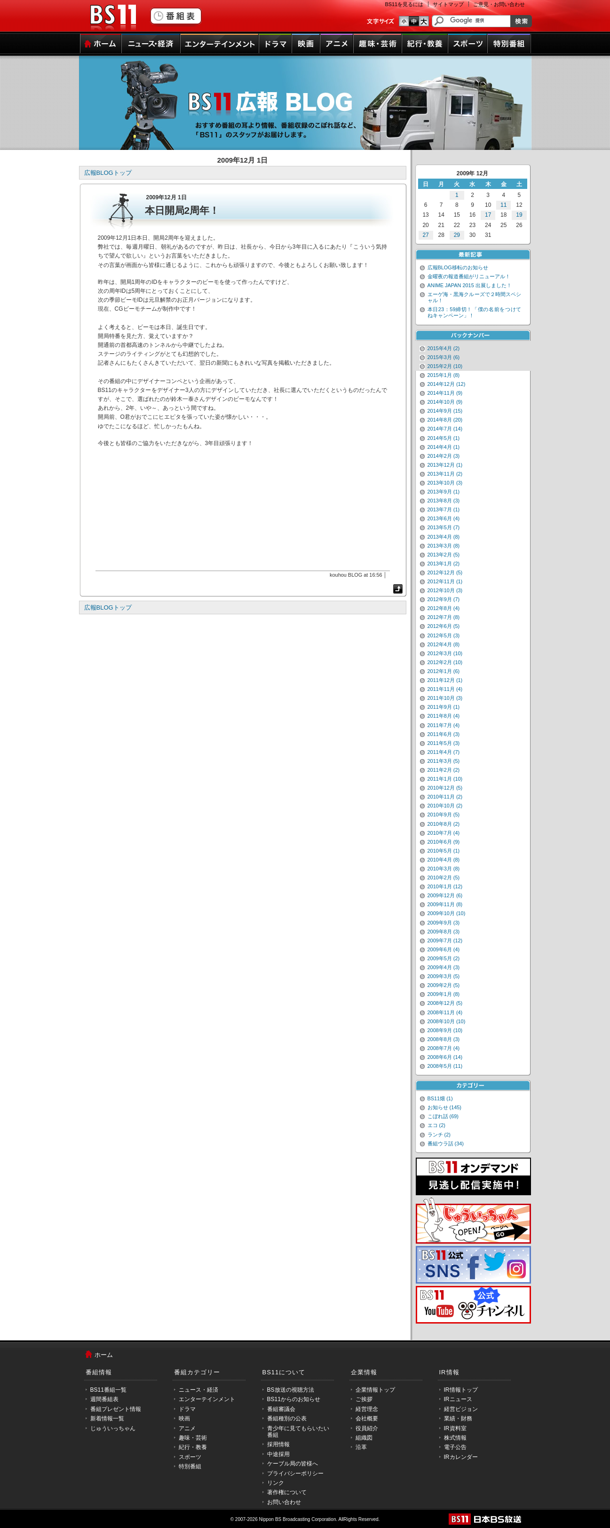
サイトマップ (448, 4)
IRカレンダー (461, 1457)
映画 (306, 44)
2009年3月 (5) (444, 976)
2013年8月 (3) (444, 500)
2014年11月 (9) (445, 393)
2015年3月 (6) (444, 357)
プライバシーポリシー (295, 1473)
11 (503, 205)
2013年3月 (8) (444, 546)
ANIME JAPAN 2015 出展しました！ (470, 285)
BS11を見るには (404, 4)
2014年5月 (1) (444, 438)
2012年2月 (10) (445, 662)
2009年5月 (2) (444, 958)
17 (488, 215)
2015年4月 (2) (444, 348)
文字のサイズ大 (424, 21)
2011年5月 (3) (444, 743)
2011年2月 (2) (444, 770)
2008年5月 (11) (445, 1066)
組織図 (364, 1437)
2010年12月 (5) (445, 788)
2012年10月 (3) (445, 590)
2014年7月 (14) (445, 428)
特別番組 (509, 44)
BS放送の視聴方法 (290, 1390)
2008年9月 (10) (445, 1030)
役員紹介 (367, 1428)
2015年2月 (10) (445, 366)
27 (425, 235)
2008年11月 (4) (445, 1012)
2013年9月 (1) (444, 491)
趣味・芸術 (377, 44)
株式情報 (455, 1437)
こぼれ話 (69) (443, 1116)
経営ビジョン (461, 1409)
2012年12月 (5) (445, 572)
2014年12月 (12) (447, 384)
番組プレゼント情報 (115, 1409)
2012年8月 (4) (444, 608)
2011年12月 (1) (445, 680)
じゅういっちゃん (112, 1428)
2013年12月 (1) (445, 465)
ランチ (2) (439, 1134)
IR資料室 (455, 1428)
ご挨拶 (364, 1399)
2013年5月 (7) (444, 527)
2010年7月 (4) (444, 833)
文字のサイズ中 (414, 21)
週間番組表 (104, 1399)
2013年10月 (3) (445, 483)
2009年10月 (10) (447, 913)
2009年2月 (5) (444, 985)
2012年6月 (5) (444, 626)
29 (457, 235)
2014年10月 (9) (445, 402)
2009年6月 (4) (444, 949)
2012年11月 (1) (445, 581)
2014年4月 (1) (444, 447)
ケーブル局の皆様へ (292, 1463)
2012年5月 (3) (444, 635)
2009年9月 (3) (444, 922)
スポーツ (467, 44)
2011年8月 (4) (444, 716)
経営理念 (367, 1409)
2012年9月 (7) (444, 599)
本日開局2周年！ (182, 210)
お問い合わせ (284, 1502)
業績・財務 (458, 1418)
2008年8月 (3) (444, 1039)
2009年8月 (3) (444, 931)
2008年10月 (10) (447, 1021)
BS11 (113, 17)
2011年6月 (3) (444, 734)
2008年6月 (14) (445, 1057)
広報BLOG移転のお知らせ (458, 267)
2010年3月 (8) (444, 868)
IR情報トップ (461, 1390)
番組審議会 (281, 1409)
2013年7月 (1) (444, 509)
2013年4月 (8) (444, 537)
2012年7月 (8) (444, 617)
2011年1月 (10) (445, 779)
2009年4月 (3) (444, 967)
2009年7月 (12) (445, 940)
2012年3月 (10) (445, 653)
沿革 (361, 1447)
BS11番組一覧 (108, 1390)
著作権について (287, 1492)
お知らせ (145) (445, 1107)
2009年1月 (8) (444, 994)
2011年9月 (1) (444, 707)
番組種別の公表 (287, 1418)
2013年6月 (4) (444, 518)
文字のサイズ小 (404, 21)
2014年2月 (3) (444, 456)
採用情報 (278, 1444)
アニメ (336, 44)
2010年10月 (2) (445, 805)
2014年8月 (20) (445, 420)
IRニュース (458, 1399)
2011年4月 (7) (444, 752)
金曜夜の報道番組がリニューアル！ (469, 276)
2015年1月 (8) (444, 375)
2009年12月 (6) (445, 895)
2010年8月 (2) (444, 824)
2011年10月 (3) (445, 698)
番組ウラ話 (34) (446, 1143)
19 (519, 215)
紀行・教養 (425, 44)
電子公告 (455, 1447)
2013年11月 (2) (445, 474)
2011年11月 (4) (445, 689)
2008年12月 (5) (445, 1003)
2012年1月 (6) (444, 671)
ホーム (100, 44)
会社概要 (367, 1418)
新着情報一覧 (107, 1418)
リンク (275, 1483)
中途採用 (278, 1454)
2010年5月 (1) (444, 851)
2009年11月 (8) (445, 904)
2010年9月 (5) (444, 814)
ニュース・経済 (150, 44)
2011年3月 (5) (444, 761)
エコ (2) (436, 1125)
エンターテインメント (219, 44)
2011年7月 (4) (444, 725)
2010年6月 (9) (444, 842)
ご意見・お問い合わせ (499, 4)
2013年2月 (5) (444, 554)
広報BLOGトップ (108, 172)
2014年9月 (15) (445, 411)
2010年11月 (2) (445, 796)
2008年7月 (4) (444, 1048)
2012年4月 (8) (444, 644)
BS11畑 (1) (440, 1098)
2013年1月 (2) (444, 563)
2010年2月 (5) (444, 877)
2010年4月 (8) (444, 859)
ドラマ (275, 44)
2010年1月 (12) (445, 886)
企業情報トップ (375, 1390)
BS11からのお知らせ (293, 1399)
